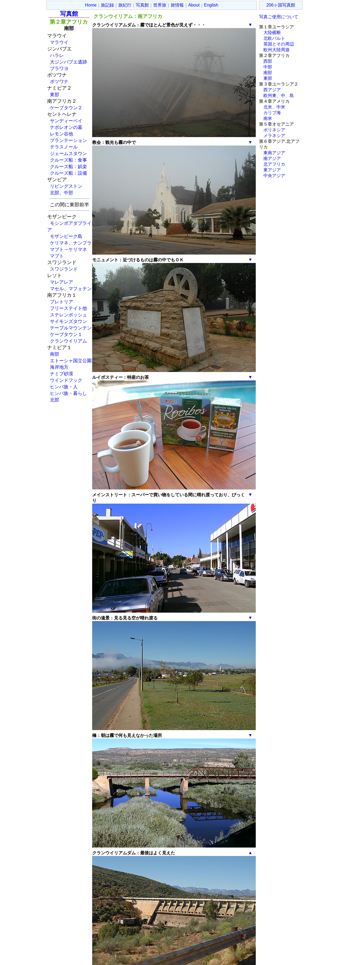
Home (91, 5)
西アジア (272, 89)
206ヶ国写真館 (281, 5)
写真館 (142, 5)
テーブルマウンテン (71, 328)
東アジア (272, 170)
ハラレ (57, 55)
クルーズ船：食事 (68, 160)
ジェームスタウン (68, 153)
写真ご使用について (278, 16)
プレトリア (61, 301)
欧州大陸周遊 (276, 49)
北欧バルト (274, 38)
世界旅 (159, 5)
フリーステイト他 (68, 308)
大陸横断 (272, 32)
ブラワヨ (59, 68)
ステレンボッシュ (68, 314)
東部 (54, 94)
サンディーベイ (66, 120)
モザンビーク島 (66, 236)
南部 (54, 354)
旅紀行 (124, 5)
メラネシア (274, 135)
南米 (267, 118)
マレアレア (61, 282)
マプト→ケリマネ (68, 249)
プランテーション (68, 140)
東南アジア (274, 152)
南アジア (272, 158)
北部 (54, 400)
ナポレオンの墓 (66, 127)
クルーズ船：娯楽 (68, 166)
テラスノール (64, 147)
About (194, 5)
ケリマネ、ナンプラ (71, 243)
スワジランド (64, 269)
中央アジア (274, 175)
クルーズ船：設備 (68, 173)
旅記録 (107, 5)
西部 (267, 61)
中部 (267, 67)
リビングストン (66, 186)
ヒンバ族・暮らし (68, 393)
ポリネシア (274, 130)
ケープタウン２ (66, 107)
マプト (57, 256)
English (211, 5)
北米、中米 (274, 107)
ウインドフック (66, 380)
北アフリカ (274, 164)
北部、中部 (61, 192)
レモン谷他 (61, 134)
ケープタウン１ (66, 334)
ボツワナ (59, 81)
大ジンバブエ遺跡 (68, 62)
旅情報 (177, 5)
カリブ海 (272, 112)
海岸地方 (59, 367)
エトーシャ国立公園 (71, 360)
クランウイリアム (68, 341)
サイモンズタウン (68, 321)
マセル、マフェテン (71, 288)
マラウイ (59, 42)
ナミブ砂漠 (61, 373)
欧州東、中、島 (278, 95)
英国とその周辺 (278, 44)
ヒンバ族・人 (64, 386)
